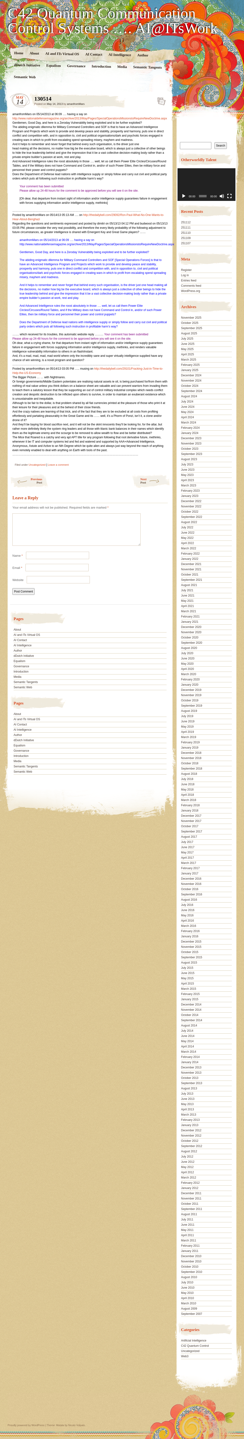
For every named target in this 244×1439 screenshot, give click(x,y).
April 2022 (187, 543)
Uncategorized (37, 464)
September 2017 (191, 831)
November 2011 (191, 1198)
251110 (186, 233)
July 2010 (187, 1282)
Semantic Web (25, 77)
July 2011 (187, 1219)
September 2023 (191, 454)
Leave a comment (58, 464)
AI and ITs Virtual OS (62, 53)
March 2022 (188, 548)
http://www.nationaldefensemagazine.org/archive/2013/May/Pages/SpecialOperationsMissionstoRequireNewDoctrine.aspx (89, 118)
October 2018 (189, 763)
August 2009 (189, 1308)
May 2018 (187, 789)
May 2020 (187, 663)
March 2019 (188, 737)
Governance (76, 66)
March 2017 (188, 863)
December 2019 (191, 690)
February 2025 (190, 365)
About (34, 53)
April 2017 (187, 857)
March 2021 (188, 611)
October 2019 (189, 700)
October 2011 (189, 1203)
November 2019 (191, 695)
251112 (186, 222)
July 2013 (187, 1093)
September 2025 (191, 328)
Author (142, 55)
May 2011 (187, 1230)
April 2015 (187, 983)
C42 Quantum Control (195, 1345)
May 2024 (187, 412)
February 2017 (190, 868)
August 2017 (189, 836)
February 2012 (190, 1182)
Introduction (101, 66)
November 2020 (191, 632)
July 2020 (187, 653)
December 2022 (191, 501)
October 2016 (189, 889)
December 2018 (191, 753)
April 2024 (187, 417)
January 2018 (189, 810)
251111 (186, 227)
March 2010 (188, 1303)
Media (122, 67)
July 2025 (187, 338)
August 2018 (189, 774)
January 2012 (189, 1188)
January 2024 (189, 433)
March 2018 (188, 800)
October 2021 (189, 574)
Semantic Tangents (147, 67)
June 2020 (187, 658)
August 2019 (189, 711)
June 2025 (187, 344)
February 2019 (190, 742)
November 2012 (191, 1135)
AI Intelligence (119, 55)
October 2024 (189, 386)
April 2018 (187, 794)
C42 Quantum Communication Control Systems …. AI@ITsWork (113, 21)
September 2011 (191, 1209)
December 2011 (191, 1193)
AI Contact (93, 54)
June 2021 (187, 595)
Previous (26, 480)
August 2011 (189, 1214)
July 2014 (187, 1030)
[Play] (183, 196)
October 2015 (189, 952)
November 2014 (191, 1009)
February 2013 (190, 1120)
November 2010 (191, 1261)
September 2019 (191, 705)
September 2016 (191, 894)
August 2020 (189, 648)
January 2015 (189, 999)
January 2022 (189, 559)
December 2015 (191, 941)
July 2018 (187, 779)
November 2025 (191, 317)
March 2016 (188, 926)
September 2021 (191, 580)
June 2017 (187, 847)
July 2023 (187, 464)
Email (17, 573)
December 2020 (191, 627)
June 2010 (187, 1287)
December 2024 (191, 375)
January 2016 (189, 936)
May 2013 (187, 1104)
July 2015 (187, 968)
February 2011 (190, 1245)
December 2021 (191, 564)
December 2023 (191, 438)
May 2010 (187, 1293)
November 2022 (191, 506)
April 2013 (187, 1109)
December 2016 (191, 878)
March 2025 (188, 359)
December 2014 (191, 1004)
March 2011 (188, 1240)
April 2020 (187, 669)
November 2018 (191, 758)
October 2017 (189, 826)
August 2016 (189, 899)
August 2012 (189, 1151)
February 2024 (190, 427)
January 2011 (189, 1251)
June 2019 (187, 721)
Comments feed (191, 285)
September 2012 (191, 1146)
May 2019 (187, 726)
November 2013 (191, 1072)
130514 (160, 100)
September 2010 (191, 1272)
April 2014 (187, 1046)
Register (186, 270)
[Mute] (221, 196)
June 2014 (187, 1036)
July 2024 (187, 401)
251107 (186, 243)
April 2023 (187, 480)
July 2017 (187, 842)
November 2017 (191, 821)
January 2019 (189, 747)
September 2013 (191, 1083)
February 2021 (190, 616)
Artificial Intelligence (193, 1340)
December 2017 (191, 815)
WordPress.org (190, 291)
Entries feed (188, 280)
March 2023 (188, 485)
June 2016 (187, 910)
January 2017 (189, 873)
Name (17, 561)
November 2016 (191, 884)
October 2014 (189, 1015)
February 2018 (190, 805)
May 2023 (187, 475)
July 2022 (187, 527)
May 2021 (187, 600)
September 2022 (191, 517)
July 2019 (187, 716)
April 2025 (187, 354)
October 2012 (189, 1141)
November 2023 (191, 443)
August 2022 (189, 522)
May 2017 (187, 852)
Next (155, 480)
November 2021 (191, 569)
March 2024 (188, 422)
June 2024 (187, 406)
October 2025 (189, 323)
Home (19, 53)
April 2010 (187, 1298)
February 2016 (190, 931)
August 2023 (189, 459)
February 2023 (190, 490)
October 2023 (189, 448)
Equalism (53, 66)
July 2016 (187, 905)
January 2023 (189, 496)
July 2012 (187, 1156)
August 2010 (189, 1277)
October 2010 (189, 1266)
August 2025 (189, 333)
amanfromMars (76, 103)
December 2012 (191, 1130)
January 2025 (189, 370)
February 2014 (190, 1057)
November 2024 (191, 380)
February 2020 (190, 679)
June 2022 (187, 532)
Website (18, 585)
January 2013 (189, 1125)
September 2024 (191, 391)
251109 (186, 238)
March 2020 (188, 674)
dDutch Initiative (27, 65)
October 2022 (189, 511)
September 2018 (191, 768)
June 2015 (187, 973)
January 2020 (189, 684)
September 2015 (191, 957)
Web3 (184, 1356)
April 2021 (187, 606)
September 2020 (191, 642)
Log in (185, 275)
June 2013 (187, 1099)
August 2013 (189, 1088)
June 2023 (187, 469)
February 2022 (190, 553)
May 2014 (187, 1041)
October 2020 (189, 637)
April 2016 (187, 920)
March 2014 (188, 1051)
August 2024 (189, 396)
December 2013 (191, 1067)
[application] (206, 184)
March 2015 (188, 988)
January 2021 (189, 621)
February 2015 (190, 994)
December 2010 (191, 1256)
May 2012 (187, 1167)
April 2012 (187, 1172)
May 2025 (187, 349)
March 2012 (188, 1177)
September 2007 (191, 1314)
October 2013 (189, 1078)
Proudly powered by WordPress (26, 1425)
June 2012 (187, 1161)
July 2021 (187, 590)
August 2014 (189, 1025)
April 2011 (187, 1235)
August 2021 (189, 585)
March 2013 (188, 1114)
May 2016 (187, 915)
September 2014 (191, 1020)
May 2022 (187, 538)
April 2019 (187, 732)
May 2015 (187, 978)
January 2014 (189, 1062)
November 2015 (191, 947)
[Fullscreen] (229, 196)
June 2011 (187, 1224)
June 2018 (187, 784)
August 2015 (189, 962)
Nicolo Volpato (76, 1425)
